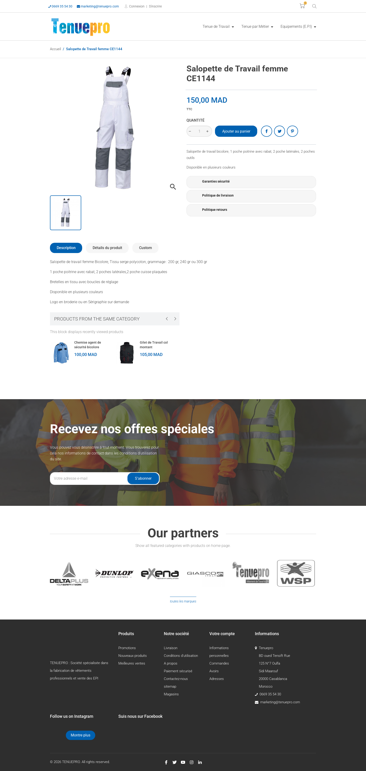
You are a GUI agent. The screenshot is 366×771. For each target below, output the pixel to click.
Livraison (170, 648)
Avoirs (214, 671)
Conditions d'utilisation (181, 656)
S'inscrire (155, 6)
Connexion (136, 6)
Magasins (171, 694)
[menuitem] (218, 26)
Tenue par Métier (255, 26)
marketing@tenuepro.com (98, 6)
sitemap (170, 686)
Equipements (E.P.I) (297, 26)
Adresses (216, 679)
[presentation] (166, 318)
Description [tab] (66, 248)
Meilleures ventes (131, 663)
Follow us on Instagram (71, 716)
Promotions (127, 648)
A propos (170, 663)
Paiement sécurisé (178, 671)
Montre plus (80, 735)
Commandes (219, 663)
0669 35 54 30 (60, 6)
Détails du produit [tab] (107, 248)
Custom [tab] (145, 248)
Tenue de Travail (217, 26)
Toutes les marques (183, 601)
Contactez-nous (176, 679)
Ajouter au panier (236, 131)
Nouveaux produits (132, 656)
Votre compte (222, 633)
